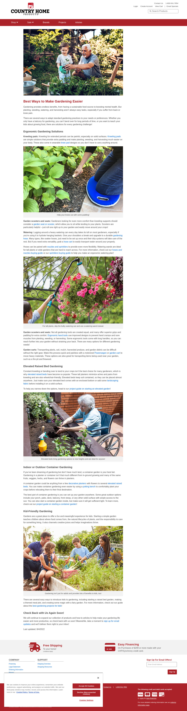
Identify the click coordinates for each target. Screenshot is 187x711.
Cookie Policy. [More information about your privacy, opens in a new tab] (22, 692)
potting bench (89, 486)
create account (146, 6)
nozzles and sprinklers (57, 247)
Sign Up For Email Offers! (159, 660)
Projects (63, 22)
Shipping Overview (44, 664)
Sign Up (172, 672)
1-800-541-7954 (172, 3)
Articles (79, 22)
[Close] (98, 678)
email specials (172, 6)
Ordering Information (16, 670)
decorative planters (77, 483)
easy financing (151, 698)
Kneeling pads (114, 136)
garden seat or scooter (44, 224)
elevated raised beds (37, 374)
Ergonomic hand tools (58, 335)
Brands (47, 22)
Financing (12, 664)
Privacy (11, 672)
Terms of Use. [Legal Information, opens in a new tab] (33, 692)
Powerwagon (101, 353)
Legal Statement (14, 667)
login (135, 6)
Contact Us (158, 3)
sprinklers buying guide (60, 253)
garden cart (114, 353)
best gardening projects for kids (47, 606)
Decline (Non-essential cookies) (86, 693)
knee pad (65, 143)
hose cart (68, 242)
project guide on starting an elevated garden (89, 389)
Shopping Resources (45, 667)
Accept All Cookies (86, 686)
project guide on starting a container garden (56, 504)
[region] (53, 690)
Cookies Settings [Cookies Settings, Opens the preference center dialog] (86, 700)
